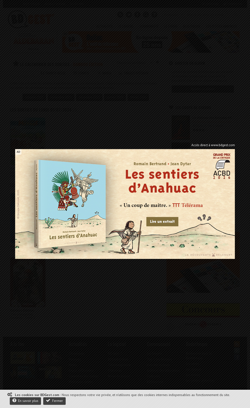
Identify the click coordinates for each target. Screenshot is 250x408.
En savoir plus (25, 400)
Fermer (54, 400)
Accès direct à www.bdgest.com (213, 145)
